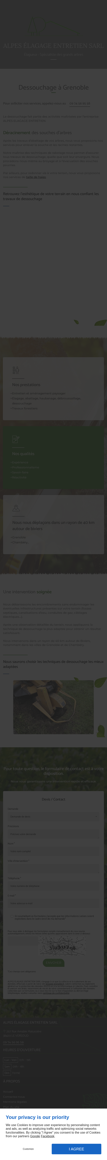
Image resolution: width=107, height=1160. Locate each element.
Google (35, 1136)
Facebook (47, 1136)
